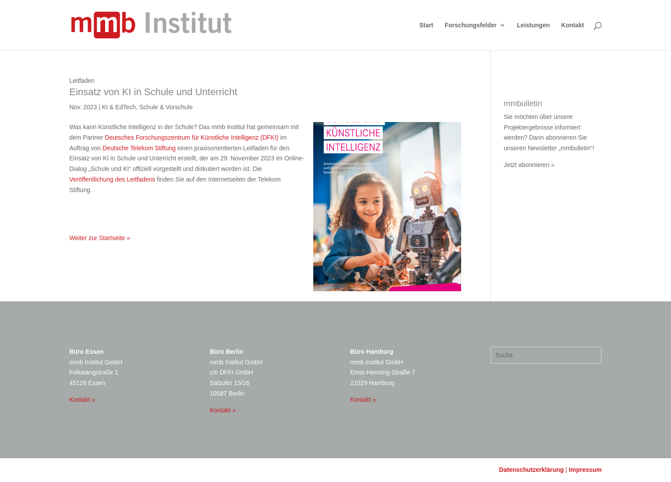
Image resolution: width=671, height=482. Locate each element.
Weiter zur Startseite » (100, 237)
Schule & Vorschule (166, 107)
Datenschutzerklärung (531, 469)
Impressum (585, 469)
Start (426, 25)
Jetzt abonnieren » (529, 164)
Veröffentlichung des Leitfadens (112, 179)
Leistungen (533, 25)
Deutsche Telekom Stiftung (139, 148)
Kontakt (572, 25)
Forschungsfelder (471, 25)
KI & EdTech (119, 107)
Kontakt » (82, 399)
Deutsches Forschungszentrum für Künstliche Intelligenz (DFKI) (192, 137)
